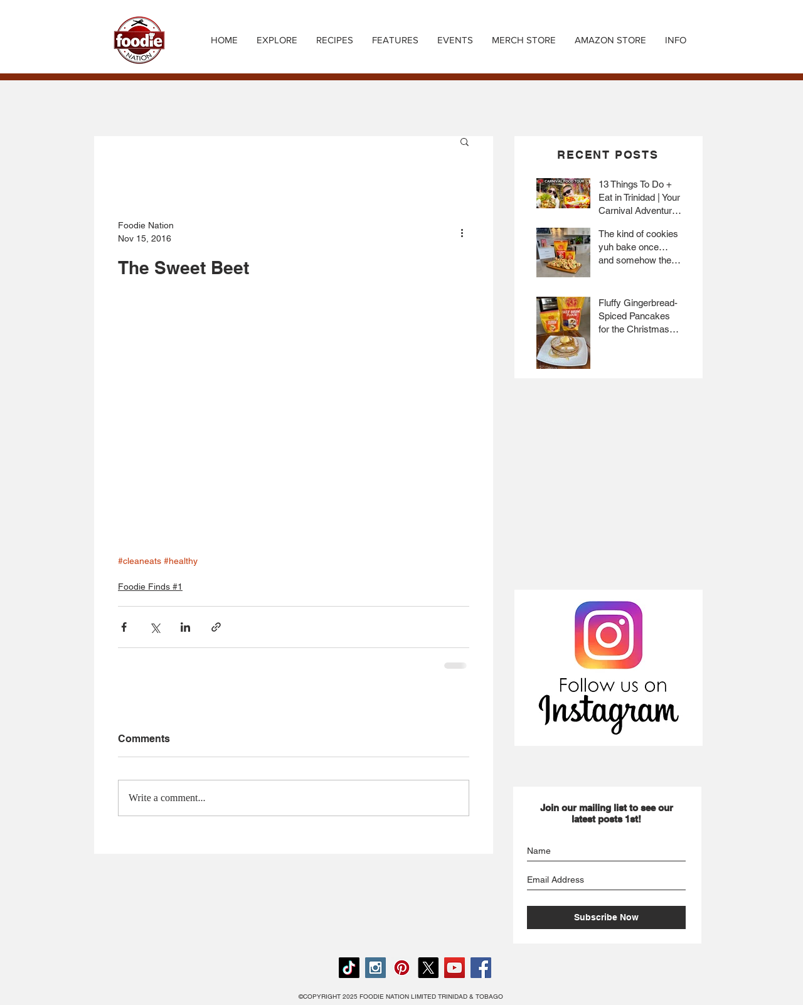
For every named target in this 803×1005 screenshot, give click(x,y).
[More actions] (461, 232)
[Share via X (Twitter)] (155, 627)
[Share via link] (216, 627)
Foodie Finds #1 (150, 587)
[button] (335, 40)
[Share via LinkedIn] (185, 627)
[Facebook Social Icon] (481, 967)
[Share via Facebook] (124, 627)
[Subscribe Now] (606, 917)
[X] (428, 967)
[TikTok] (349, 967)
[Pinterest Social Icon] (401, 967)
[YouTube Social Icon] (454, 967)
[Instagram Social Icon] (375, 967)
